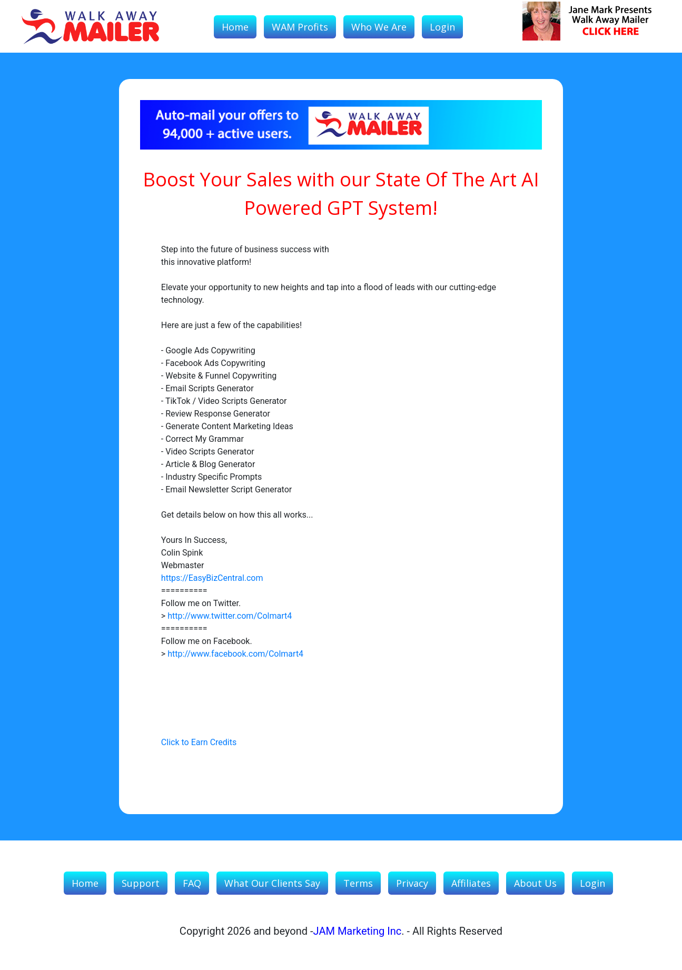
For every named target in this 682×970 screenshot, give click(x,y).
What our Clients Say (272, 883)
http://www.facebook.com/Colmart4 (235, 654)
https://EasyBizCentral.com (212, 578)
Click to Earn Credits (198, 742)
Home (235, 27)
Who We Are (379, 27)
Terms (358, 883)
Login (442, 27)
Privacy (412, 883)
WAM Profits (300, 27)
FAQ (192, 883)
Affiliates (471, 883)
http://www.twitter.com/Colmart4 (229, 616)
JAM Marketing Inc (357, 931)
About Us (535, 883)
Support (141, 883)
